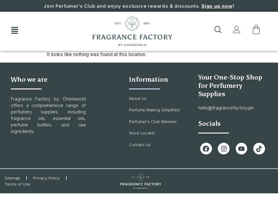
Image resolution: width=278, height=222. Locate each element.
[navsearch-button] (217, 31)
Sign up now (217, 6)
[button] (14, 31)
